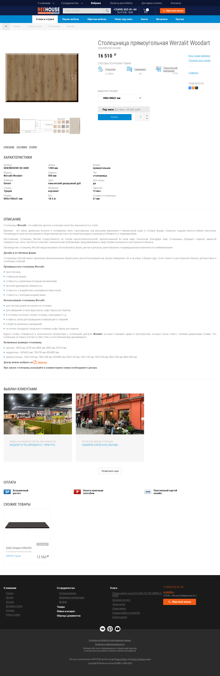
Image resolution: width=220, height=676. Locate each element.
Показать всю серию (200, 60)
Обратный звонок (173, 10)
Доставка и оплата (152, 3)
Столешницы (54, 26)
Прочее (180, 19)
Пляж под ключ (123, 19)
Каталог (17, 26)
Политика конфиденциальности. (110, 644)
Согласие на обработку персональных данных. (110, 640)
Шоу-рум (10, 602)
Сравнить (193, 72)
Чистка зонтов (118, 604)
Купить (114, 117)
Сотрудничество (70, 3)
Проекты (9, 597)
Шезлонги (161, 19)
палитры (42, 362)
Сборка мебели (119, 608)
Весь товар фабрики (199, 55)
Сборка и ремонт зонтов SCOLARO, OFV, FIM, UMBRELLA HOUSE (136, 594)
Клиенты (9, 593)
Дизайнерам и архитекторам (71, 597)
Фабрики (96, 3)
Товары (61, 606)
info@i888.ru (168, 592)
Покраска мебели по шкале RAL (126, 613)
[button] (77, 42)
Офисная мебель (96, 19)
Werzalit (70, 26)
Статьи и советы (13, 614)
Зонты (144, 19)
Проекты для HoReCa (121, 3)
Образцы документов (69, 615)
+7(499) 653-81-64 (125, 11)
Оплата (33, 147)
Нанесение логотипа (121, 600)
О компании (44, 3)
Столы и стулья (45, 19)
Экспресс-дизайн (119, 617)
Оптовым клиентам (67, 593)
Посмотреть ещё (110, 471)
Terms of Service (138, 659)
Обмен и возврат (66, 611)
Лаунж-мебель (70, 19)
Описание (9, 147)
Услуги (113, 588)
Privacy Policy (121, 659)
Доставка (21, 147)
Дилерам (63, 602)
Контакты (176, 3)
